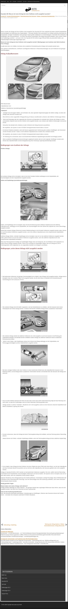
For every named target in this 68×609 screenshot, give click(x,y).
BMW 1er (4, 575)
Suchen (25, 1)
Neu (8, 1)
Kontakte (19, 1)
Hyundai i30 (3, 16)
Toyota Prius (5, 593)
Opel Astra (4, 578)
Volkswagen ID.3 (6, 587)
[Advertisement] (34, 24)
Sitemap (14, 1)
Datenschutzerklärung (34, 1)
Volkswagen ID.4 (6, 590)
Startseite (3, 1)
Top (11, 1)
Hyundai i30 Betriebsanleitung (13, 16)
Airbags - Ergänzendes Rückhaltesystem (46, 16)
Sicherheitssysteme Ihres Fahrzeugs (28, 16)
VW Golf (4, 584)
